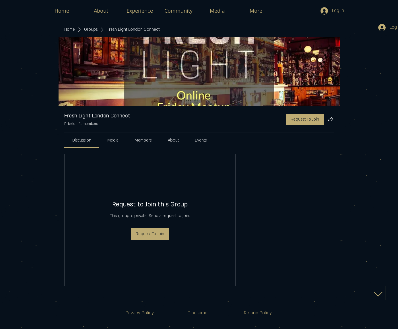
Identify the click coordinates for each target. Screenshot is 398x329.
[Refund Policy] (258, 313)
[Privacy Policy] (139, 313)
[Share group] (330, 119)
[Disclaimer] (198, 313)
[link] (81, 140)
